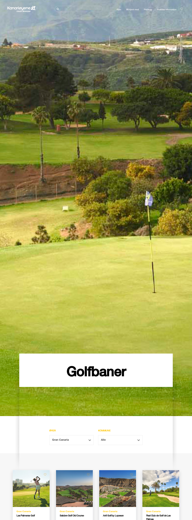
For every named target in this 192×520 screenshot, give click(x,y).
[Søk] (79, 9)
